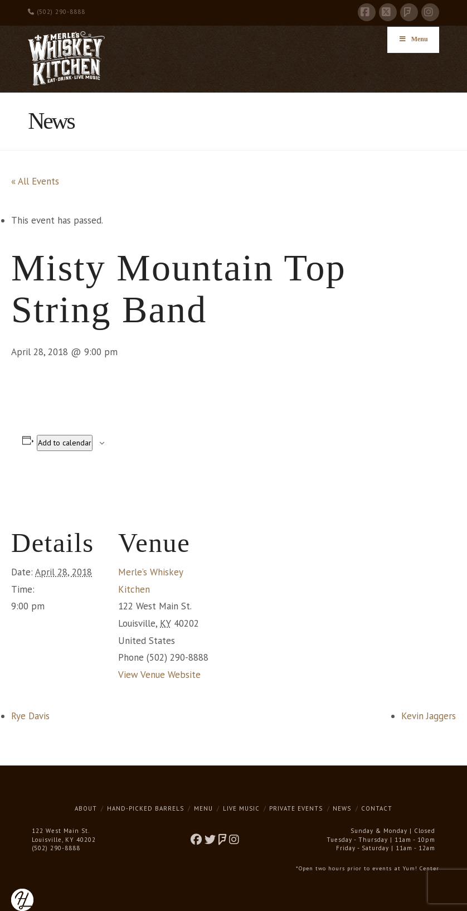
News (342, 808)
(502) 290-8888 (56, 12)
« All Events (35, 181)
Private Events (296, 808)
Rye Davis (30, 716)
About (86, 808)
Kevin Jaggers (428, 716)
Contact (376, 808)
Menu (203, 808)
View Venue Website (159, 674)
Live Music (241, 808)
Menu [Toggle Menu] (413, 39)
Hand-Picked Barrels (145, 808)
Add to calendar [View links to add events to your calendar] (64, 443)
